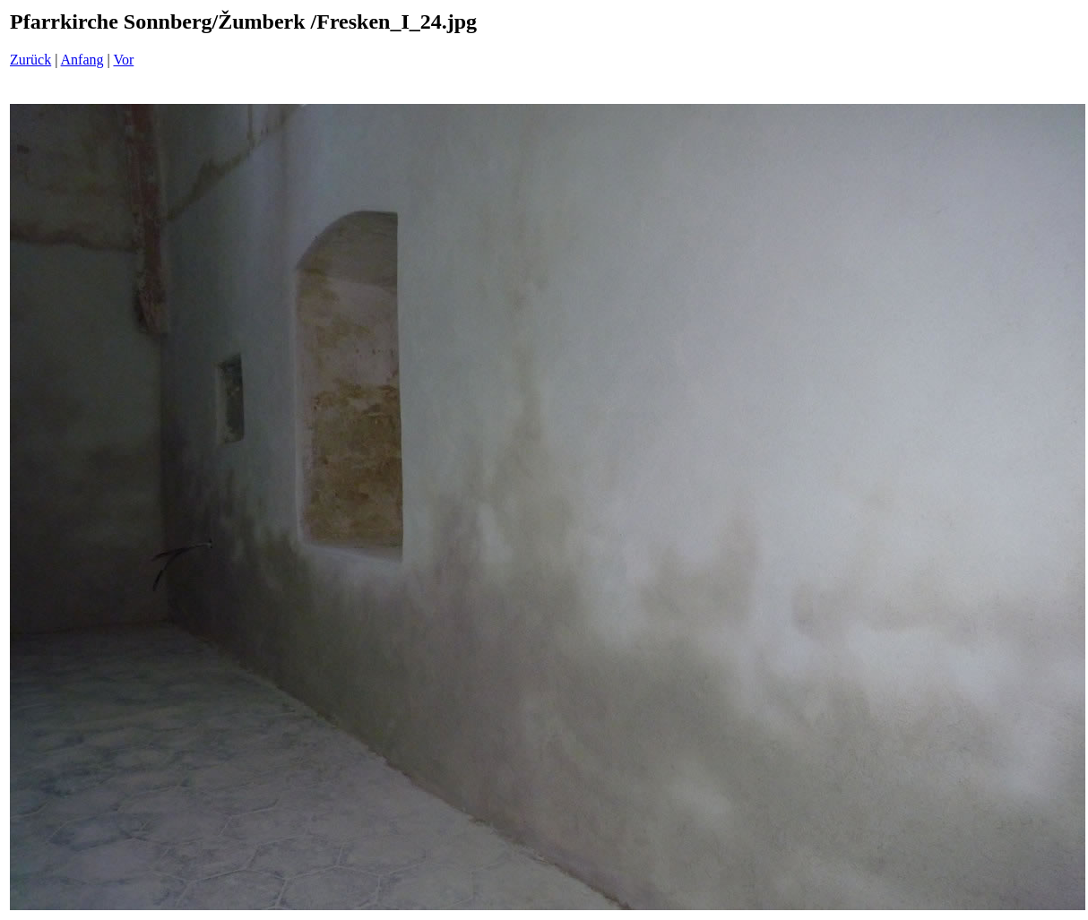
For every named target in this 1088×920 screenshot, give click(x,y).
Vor (123, 59)
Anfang (82, 59)
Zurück (30, 59)
